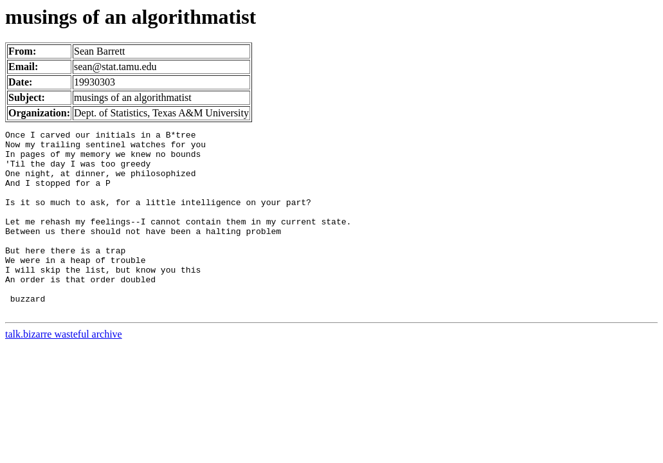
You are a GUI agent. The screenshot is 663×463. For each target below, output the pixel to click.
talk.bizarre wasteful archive (63, 370)
